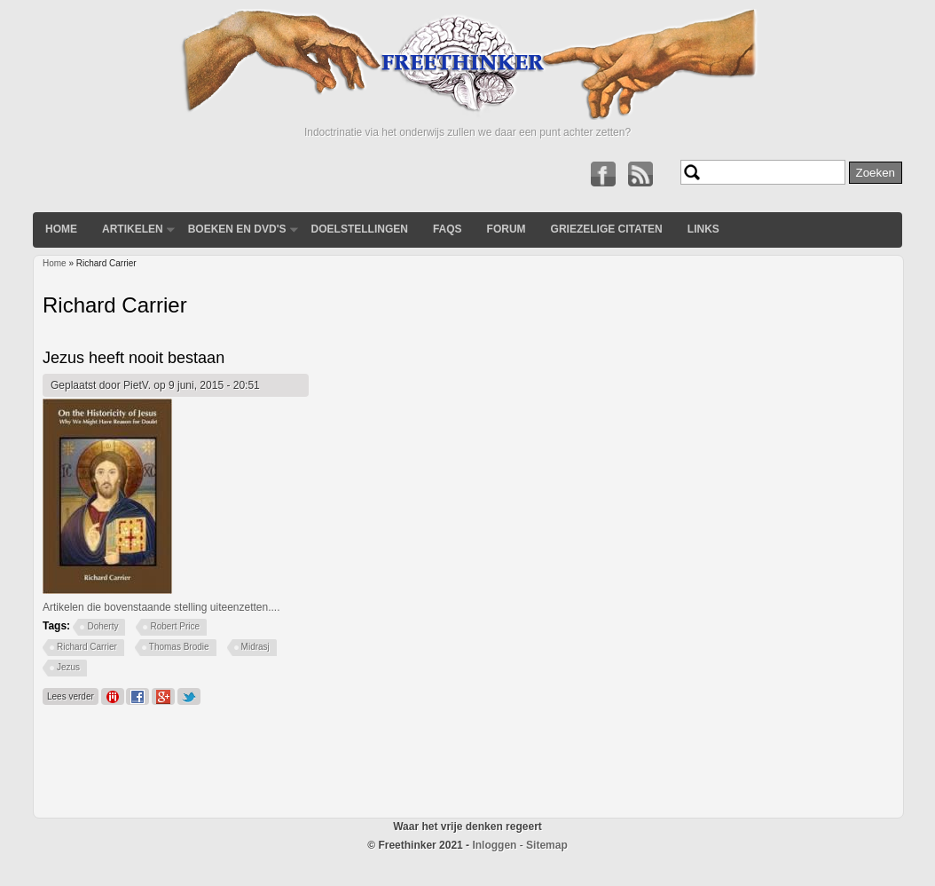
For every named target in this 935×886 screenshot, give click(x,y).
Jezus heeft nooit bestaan (133, 358)
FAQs (447, 229)
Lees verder (72, 694)
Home (61, 229)
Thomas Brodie (179, 647)
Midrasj (255, 647)
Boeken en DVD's (237, 229)
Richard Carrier (87, 647)
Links (703, 229)
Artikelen (132, 229)
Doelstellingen (359, 229)
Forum (506, 229)
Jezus (68, 667)
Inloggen (494, 845)
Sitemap (547, 845)
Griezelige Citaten (607, 229)
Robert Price (175, 626)
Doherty (102, 626)
